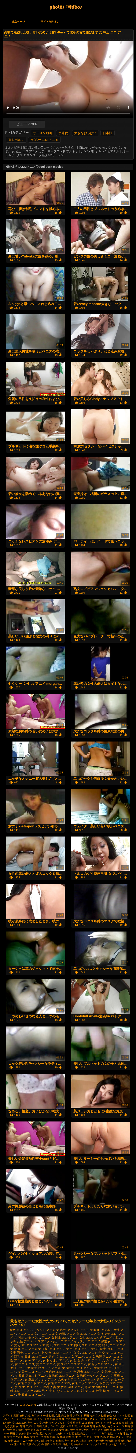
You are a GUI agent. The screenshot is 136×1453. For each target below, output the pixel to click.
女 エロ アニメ (45, 1364)
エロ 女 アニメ (74, 1356)
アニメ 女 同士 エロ (55, 1337)
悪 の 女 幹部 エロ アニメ (101, 1387)
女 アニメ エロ (24, 1364)
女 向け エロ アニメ (58, 1371)
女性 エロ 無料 (15, 1429)
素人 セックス (47, 1433)
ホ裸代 (63, 133)
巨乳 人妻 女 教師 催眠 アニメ (63, 1387)
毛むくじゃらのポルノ (76, 1444)
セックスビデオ (99, 1444)
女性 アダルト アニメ (32, 1383)
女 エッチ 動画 (84, 1437)
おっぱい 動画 (117, 1444)
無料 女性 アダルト (54, 1422)
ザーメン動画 (42, 133)
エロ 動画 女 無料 (54, 1419)
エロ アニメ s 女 (45, 1341)
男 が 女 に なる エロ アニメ (60, 1390)
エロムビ (21, 1422)
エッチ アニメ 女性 (106, 1337)
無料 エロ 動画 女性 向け (71, 1433)
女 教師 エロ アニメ (61, 1375)
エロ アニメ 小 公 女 (66, 1352)
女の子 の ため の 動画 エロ (99, 1429)
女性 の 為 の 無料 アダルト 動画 (113, 1437)
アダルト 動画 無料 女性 (16, 1415)
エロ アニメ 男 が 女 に (47, 1356)
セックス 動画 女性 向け (104, 1415)
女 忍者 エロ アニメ (86, 1371)
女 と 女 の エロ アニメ (85, 1360)
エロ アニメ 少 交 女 (95, 1352)
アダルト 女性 (97, 1419)
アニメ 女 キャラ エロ (102, 1333)
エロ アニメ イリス (70, 1341)
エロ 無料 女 (121, 1433)
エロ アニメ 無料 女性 (100, 1433)
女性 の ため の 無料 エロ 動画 (44, 1444)
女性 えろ (100, 1422)
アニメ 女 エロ (76, 1333)
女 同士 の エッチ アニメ (43, 1368)
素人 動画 (19, 1444)
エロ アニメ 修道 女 (98, 1341)
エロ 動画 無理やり (77, 1419)
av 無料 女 (9, 1422)
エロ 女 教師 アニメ (98, 1356)
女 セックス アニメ (100, 1364)
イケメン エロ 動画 (22, 1419)
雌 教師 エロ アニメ (31, 1394)
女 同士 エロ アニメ (31, 1371)
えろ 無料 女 (11, 1426)
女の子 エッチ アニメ (95, 1379)
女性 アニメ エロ (59, 1383)
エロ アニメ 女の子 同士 (90, 1349)
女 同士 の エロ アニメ (77, 1368)
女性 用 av (76, 1429)
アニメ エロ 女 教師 (52, 1333)
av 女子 (8, 1440)
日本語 (107, 133)
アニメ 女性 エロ (81, 1337)
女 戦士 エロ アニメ (44, 140)
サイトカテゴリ (50, 21)
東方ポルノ (16, 140)
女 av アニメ (33, 1360)
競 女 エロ (88, 1390)
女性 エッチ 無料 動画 (42, 1437)
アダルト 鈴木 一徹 (27, 1433)
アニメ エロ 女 (27, 1333)
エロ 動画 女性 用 (58, 1429)
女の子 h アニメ (68, 1379)
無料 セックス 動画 (76, 1440)
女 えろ (38, 1419)
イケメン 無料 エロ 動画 (63, 1426)
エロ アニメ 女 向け (67, 1345)
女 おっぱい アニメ (55, 1360)
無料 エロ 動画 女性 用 (120, 1422)
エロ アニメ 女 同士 (39, 1345)
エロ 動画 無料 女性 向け (92, 1426)
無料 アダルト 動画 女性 (34, 1426)
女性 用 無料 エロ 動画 (80, 1422)
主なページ (18, 21)
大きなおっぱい (85, 133)
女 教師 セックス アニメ (92, 1375)
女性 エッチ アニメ (84, 1383)
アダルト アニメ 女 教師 (83, 1330)
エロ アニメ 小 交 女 (38, 1352)
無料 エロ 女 (35, 1422)
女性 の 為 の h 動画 (52, 1440)
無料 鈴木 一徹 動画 (43, 1415)
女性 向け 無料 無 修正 (101, 1440)
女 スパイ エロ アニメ (71, 1364)
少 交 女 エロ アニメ (28, 1387)
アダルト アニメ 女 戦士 (50, 1330)
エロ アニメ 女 (68, 5)
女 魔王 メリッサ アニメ (41, 1379)
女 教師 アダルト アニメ (31, 1375)
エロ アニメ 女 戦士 (95, 1345)
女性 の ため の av (35, 1429)
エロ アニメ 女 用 (61, 1349)
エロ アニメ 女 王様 (35, 1349)
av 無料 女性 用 (65, 1437)
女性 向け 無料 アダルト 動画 (72, 1415)
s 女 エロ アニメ (21, 1330)
